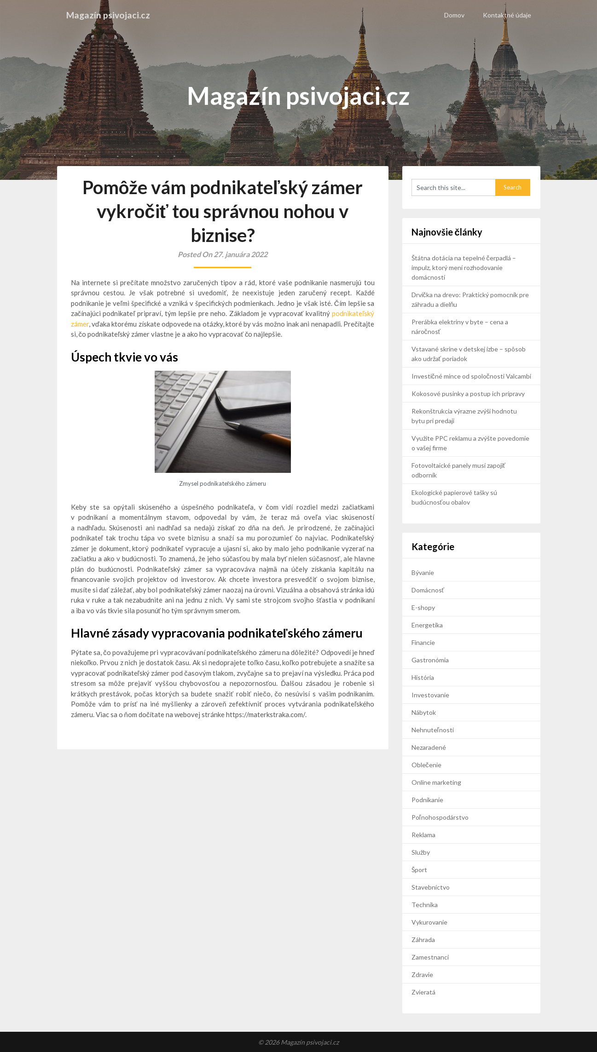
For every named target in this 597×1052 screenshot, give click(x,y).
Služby (421, 852)
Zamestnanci (430, 957)
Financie (423, 642)
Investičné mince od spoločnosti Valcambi (471, 376)
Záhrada (423, 939)
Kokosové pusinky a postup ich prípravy (468, 393)
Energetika (427, 625)
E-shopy (423, 607)
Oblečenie (426, 765)
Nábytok (424, 712)
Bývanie (423, 572)
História (423, 677)
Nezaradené (429, 747)
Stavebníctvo (431, 887)
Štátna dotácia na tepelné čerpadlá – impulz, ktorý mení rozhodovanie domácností (464, 267)
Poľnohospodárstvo (440, 817)
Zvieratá (423, 992)
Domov (454, 15)
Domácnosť (428, 590)
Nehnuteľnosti (433, 730)
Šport (419, 870)
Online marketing (436, 782)
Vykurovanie (429, 922)
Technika (425, 904)
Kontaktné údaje (507, 15)
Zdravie (422, 974)
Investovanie (430, 695)
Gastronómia (430, 660)
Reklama (423, 835)
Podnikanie (427, 800)
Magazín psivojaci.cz (108, 14)
